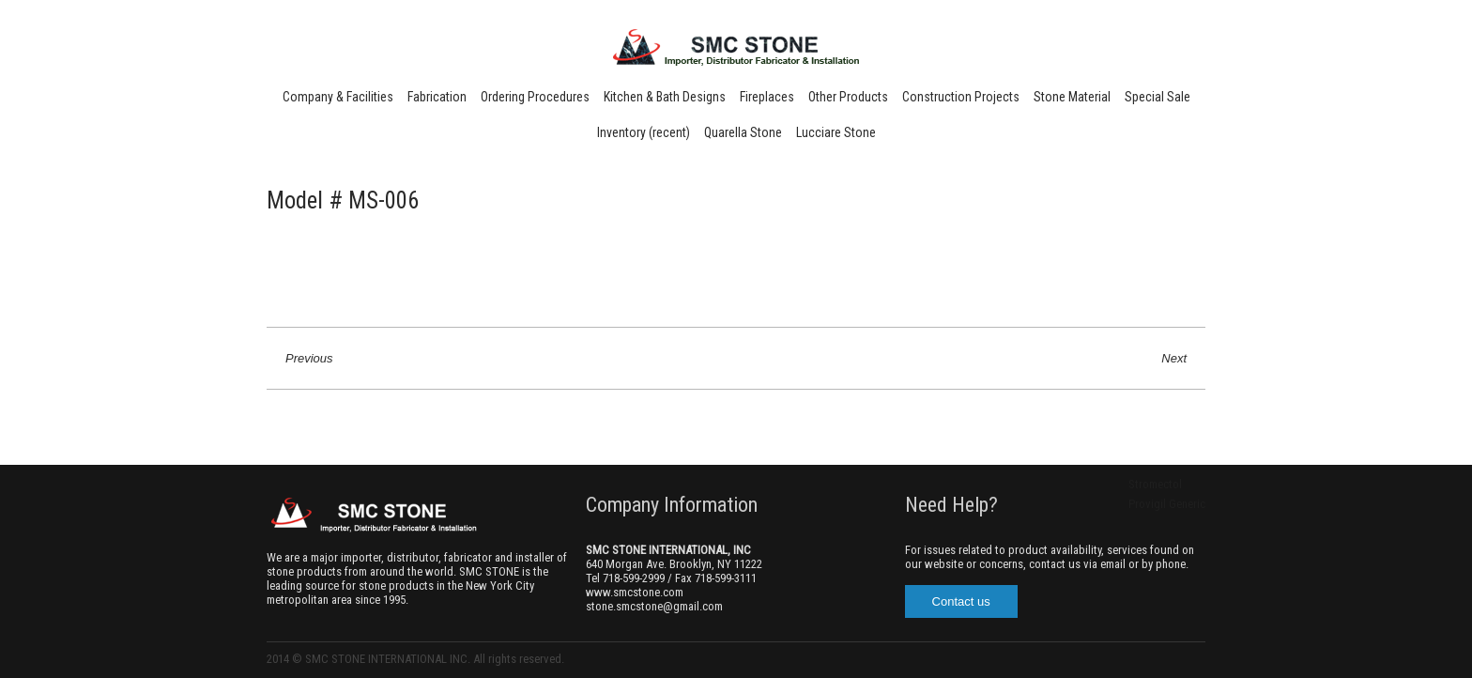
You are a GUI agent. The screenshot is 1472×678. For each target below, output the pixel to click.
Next (1174, 358)
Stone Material (1072, 96)
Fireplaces (767, 96)
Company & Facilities (338, 96)
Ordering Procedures (535, 96)
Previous (309, 358)
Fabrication (437, 96)
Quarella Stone (743, 132)
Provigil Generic (1166, 504)
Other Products (848, 96)
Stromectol (1155, 484)
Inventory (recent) (643, 132)
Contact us (961, 601)
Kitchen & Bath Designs (665, 96)
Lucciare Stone (836, 132)
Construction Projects (961, 96)
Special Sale (1157, 96)
